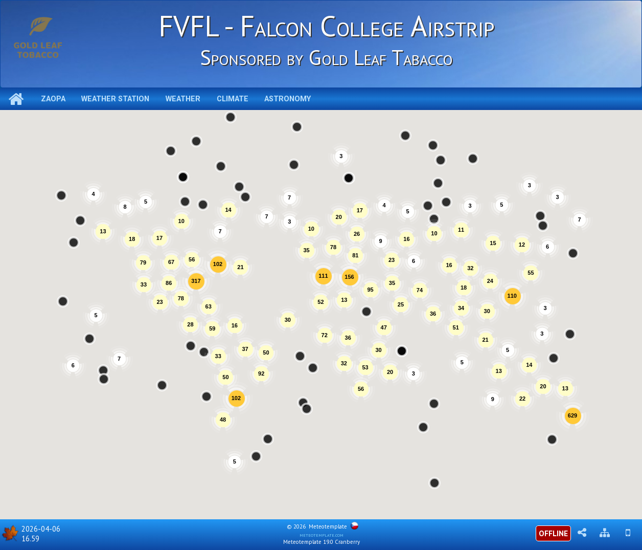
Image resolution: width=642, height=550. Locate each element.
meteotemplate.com (321, 534)
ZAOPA (53, 99)
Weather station (115, 99)
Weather (183, 99)
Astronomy (287, 99)
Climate (232, 99)
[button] (256, 456)
